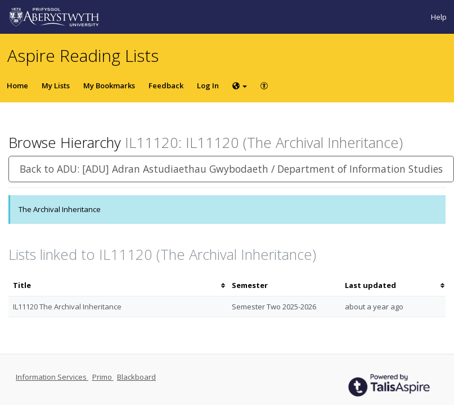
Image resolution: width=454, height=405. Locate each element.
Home (17, 85)
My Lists (56, 85)
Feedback (166, 85)
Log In (208, 85)
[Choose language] (240, 85)
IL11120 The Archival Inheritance (67, 307)
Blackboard (136, 377)
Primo (103, 377)
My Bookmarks (109, 85)
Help (439, 17)
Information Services (52, 377)
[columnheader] (117, 285)
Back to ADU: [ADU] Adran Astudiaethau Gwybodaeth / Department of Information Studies (231, 169)
